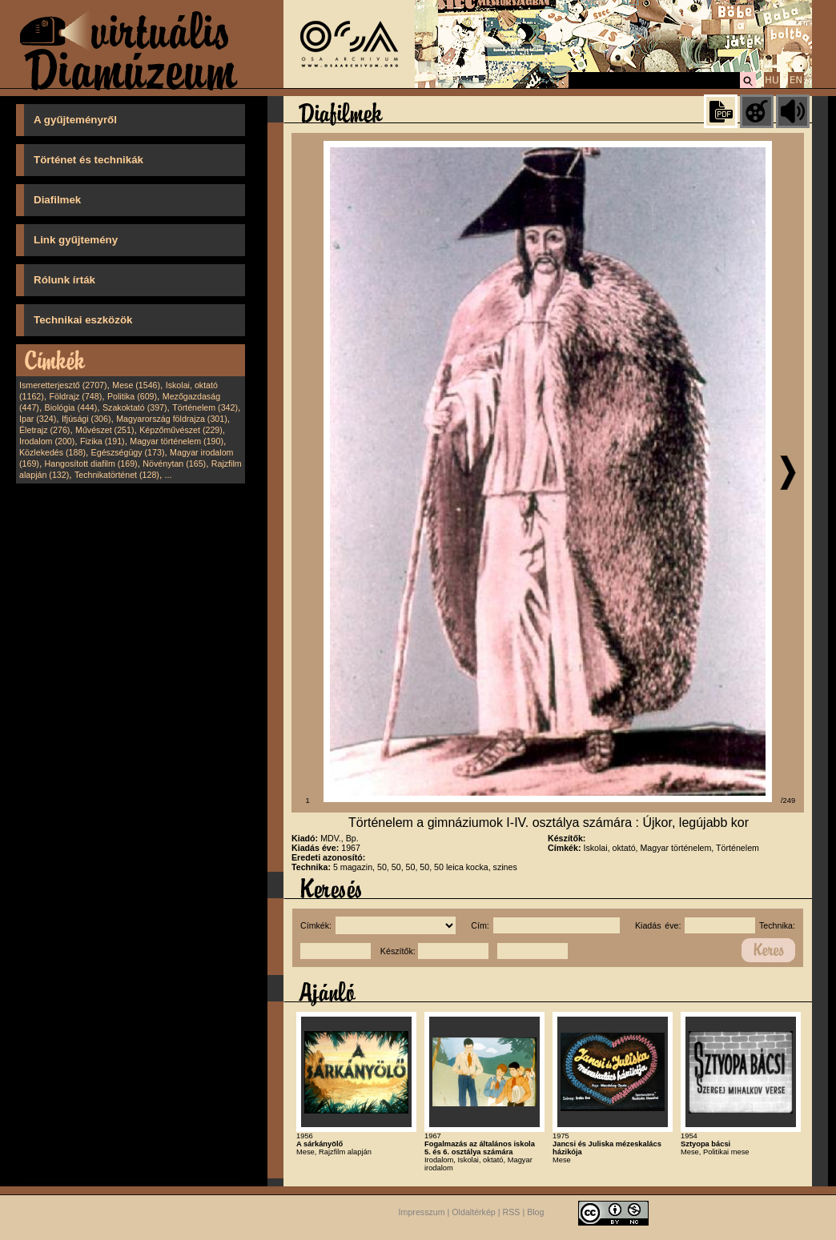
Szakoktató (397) (134, 407)
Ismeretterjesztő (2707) (63, 385)
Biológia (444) (71, 407)
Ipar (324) (37, 418)
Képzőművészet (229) (181, 430)
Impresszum (422, 1212)
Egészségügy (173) (128, 452)
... (168, 475)
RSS (511, 1212)
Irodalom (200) (46, 441)
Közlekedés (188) (52, 452)
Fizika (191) (102, 441)
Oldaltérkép (474, 1212)
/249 (788, 801)
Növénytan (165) (174, 463)
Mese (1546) (136, 385)
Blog (535, 1212)
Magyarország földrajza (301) (171, 418)
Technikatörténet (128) (116, 475)
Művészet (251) (104, 430)
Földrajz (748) (75, 396)
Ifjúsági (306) (86, 418)
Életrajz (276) (44, 430)
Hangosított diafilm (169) (91, 463)
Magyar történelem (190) (176, 441)
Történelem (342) (205, 407)
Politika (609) (132, 396)
